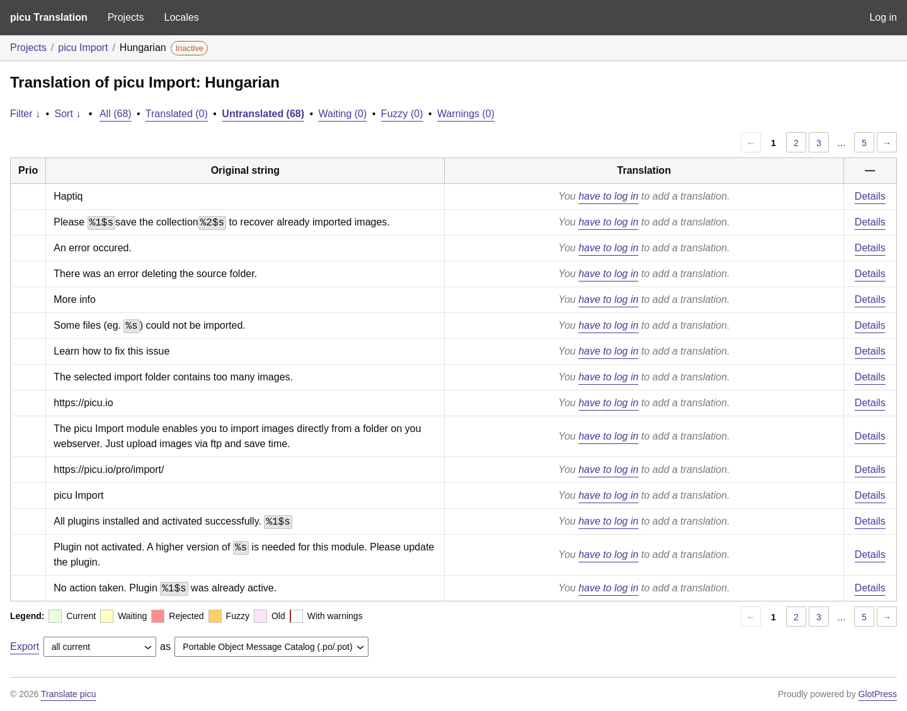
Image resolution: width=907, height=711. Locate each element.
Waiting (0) (343, 113)
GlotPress (878, 694)
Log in (883, 17)
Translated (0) (176, 113)
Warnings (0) (465, 113)
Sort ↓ (68, 113)
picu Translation (49, 17)
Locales (181, 17)
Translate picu (68, 694)
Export (24, 646)
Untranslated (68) (263, 113)
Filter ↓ (25, 113)
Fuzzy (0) (402, 113)
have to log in (608, 196)
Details (870, 196)
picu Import (83, 47)
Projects (126, 17)
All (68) (116, 113)
